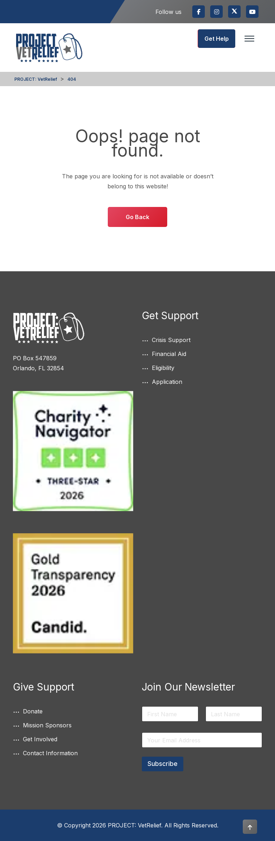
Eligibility (163, 367)
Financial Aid (169, 353)
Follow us (168, 11)
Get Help (216, 38)
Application (167, 381)
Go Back (137, 217)
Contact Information (50, 753)
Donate (33, 711)
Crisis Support (171, 339)
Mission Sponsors (47, 725)
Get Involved (40, 739)
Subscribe (163, 763)
